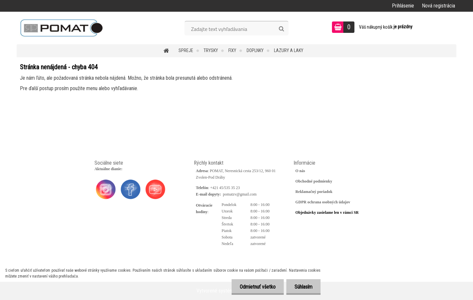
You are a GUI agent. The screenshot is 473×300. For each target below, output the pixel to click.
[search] (281, 29)
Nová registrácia (438, 6)
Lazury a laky (288, 50)
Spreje (186, 50)
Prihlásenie (403, 6)
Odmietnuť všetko (258, 287)
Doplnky (255, 50)
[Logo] (61, 28)
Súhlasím (303, 287)
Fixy (232, 50)
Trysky (211, 50)
